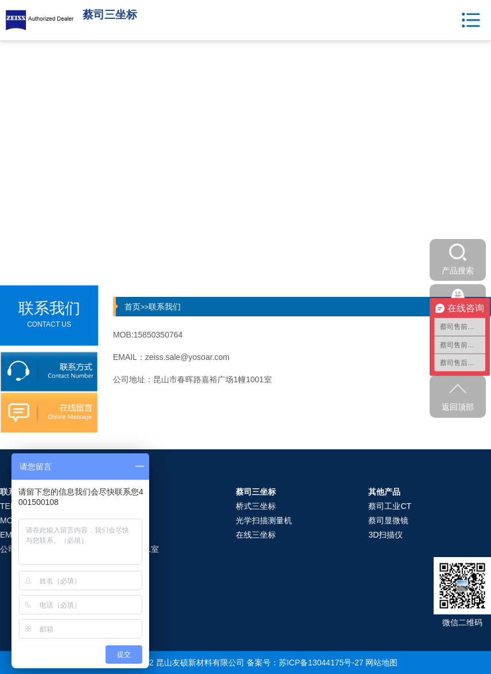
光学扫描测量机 (264, 520)
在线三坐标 (256, 534)
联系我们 (165, 306)
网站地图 (381, 662)
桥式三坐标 (256, 506)
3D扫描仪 (385, 534)
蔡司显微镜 (388, 520)
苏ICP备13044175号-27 (321, 662)
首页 (132, 306)
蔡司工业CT (389, 506)
